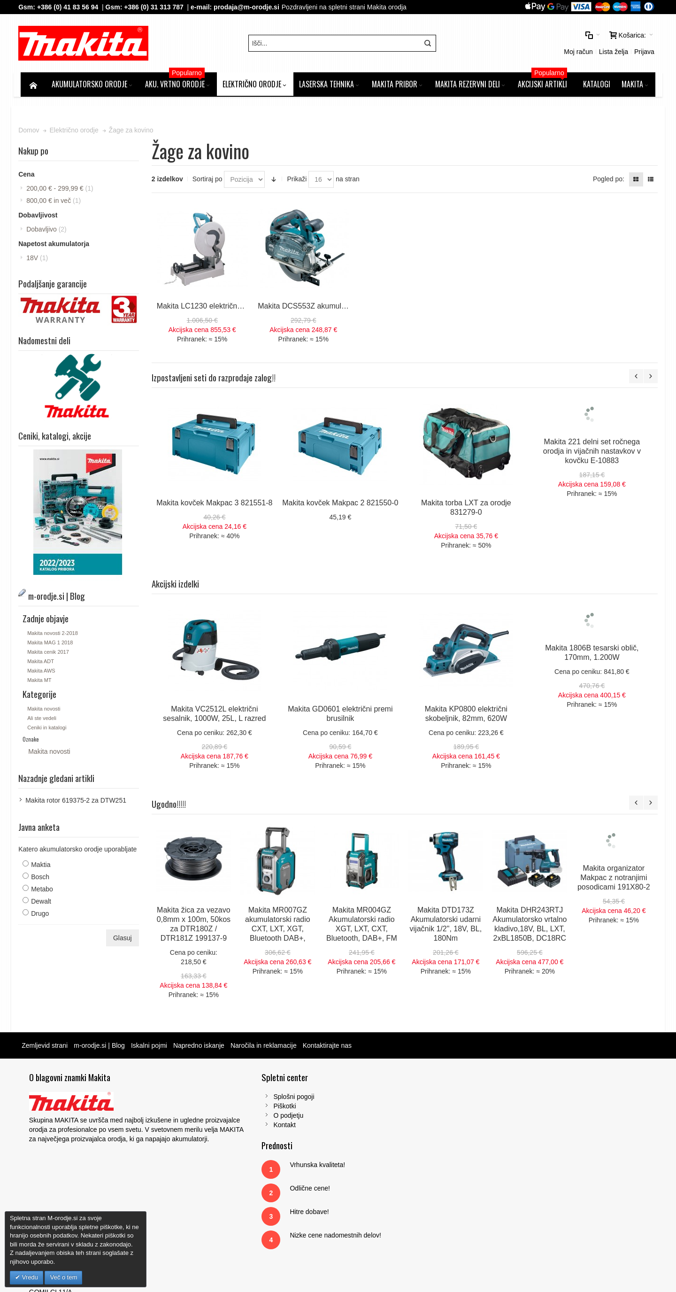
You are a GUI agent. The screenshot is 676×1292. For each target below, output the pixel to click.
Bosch (42, 878)
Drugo (42, 915)
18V (39, 260)
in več (56, 203)
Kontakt (211, 1126)
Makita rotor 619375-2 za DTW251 (78, 802)
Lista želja (534, 44)
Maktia (43, 866)
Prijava (565, 44)
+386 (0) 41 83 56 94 (69, 7)
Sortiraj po (208, 182)
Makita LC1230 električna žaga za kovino (226, 308)
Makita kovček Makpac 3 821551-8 (216, 505)
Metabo (44, 891)
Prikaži (298, 182)
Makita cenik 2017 (50, 654)
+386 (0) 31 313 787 (156, 7)
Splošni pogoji (220, 1098)
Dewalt (43, 903)
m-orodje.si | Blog (101, 1047)
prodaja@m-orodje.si (249, 7)
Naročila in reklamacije (266, 1047)
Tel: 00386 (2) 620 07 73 (535, 1155)
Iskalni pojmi (151, 1047)
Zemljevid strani (47, 1047)
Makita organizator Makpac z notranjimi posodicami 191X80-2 (615, 879)
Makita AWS (44, 672)
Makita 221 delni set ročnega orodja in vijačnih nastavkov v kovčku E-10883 (593, 453)
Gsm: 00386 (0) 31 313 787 (540, 1164)
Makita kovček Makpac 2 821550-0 (341, 505)
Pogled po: (606, 182)
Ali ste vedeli (44, 720)
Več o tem (63, 1277)
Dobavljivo (49, 232)
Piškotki (211, 1108)
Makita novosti (46, 710)
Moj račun (499, 44)
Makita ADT (43, 663)
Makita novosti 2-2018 (55, 635)
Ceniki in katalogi (49, 729)
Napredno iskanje (201, 1047)
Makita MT (42, 682)
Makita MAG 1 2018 (52, 644)
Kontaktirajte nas (329, 1047)
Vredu (29, 1277)
